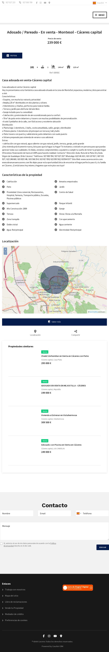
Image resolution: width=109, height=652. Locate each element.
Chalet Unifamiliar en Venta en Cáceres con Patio (65, 356)
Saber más (54, 321)
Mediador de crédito (13, 614)
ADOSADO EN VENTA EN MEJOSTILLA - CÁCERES (63, 385)
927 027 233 (10, 2)
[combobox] (92, 513)
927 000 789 (27, 2)
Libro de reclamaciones (14, 601)
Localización (34, 333)
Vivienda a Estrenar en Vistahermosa (59, 415)
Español (100, 3)
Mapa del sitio (10, 595)
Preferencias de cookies (14, 620)
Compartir (76, 333)
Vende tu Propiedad (12, 607)
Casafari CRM (57, 646)
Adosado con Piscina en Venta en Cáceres (61, 444)
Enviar (102, 547)
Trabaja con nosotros (13, 589)
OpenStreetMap (94, 312)
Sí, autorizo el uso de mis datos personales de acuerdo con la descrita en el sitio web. (30, 544)
